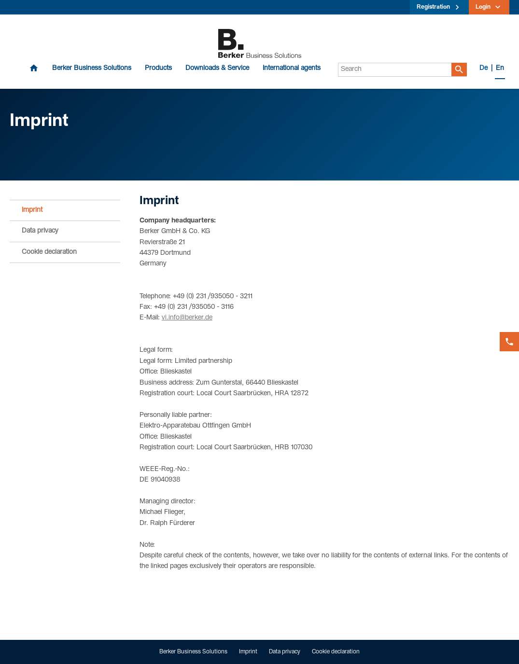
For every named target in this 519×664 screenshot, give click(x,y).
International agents (292, 68)
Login (483, 7)
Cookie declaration (49, 252)
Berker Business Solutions (91, 68)
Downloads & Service (217, 68)
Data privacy (40, 231)
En (500, 68)
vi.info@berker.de (187, 318)
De (483, 68)
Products (158, 68)
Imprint (32, 210)
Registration (433, 7)
